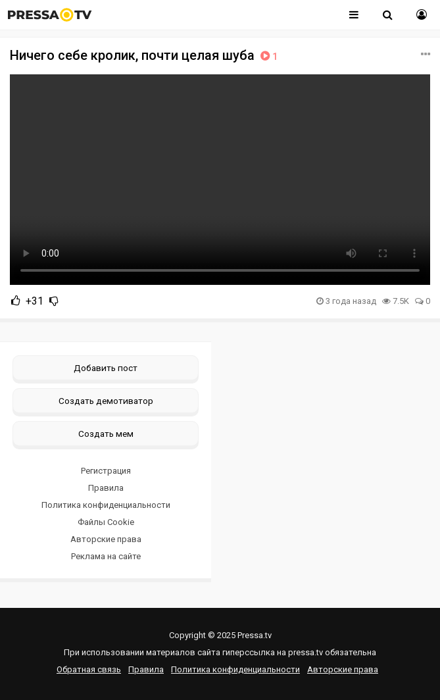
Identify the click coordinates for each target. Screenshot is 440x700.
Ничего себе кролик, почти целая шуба (145, 55)
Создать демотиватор (106, 400)
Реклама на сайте (106, 556)
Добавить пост (105, 367)
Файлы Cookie (106, 522)
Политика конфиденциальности (105, 505)
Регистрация (106, 471)
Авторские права (105, 539)
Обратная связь (89, 669)
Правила (106, 488)
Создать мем (106, 433)
